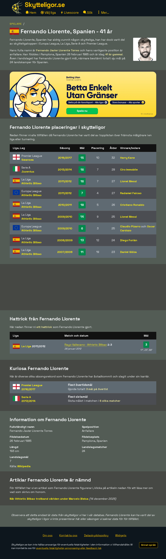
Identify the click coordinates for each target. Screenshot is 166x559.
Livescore (69, 12)
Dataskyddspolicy (96, 535)
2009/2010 (65, 216)
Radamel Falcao (130, 193)
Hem (31, 12)
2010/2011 (65, 205)
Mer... (103, 12)
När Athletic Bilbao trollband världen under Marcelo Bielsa (49, 498)
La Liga (33, 346)
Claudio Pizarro (130, 226)
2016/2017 (65, 157)
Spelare (16, 23)
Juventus (27, 171)
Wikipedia (23, 466)
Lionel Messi (128, 181)
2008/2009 (65, 240)
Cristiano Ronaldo (132, 205)
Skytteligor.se (45, 5)
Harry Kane (127, 157)
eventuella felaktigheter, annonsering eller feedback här (68, 548)
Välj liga (48, 12)
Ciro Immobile (129, 169)
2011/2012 (65, 181)
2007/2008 (65, 252)
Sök (88, 12)
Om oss (47, 535)
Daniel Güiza (128, 252)
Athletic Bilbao (31, 183)
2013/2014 (65, 169)
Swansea (27, 159)
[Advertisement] (83, 287)
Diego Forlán (128, 240)
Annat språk (148, 545)
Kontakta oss (68, 535)
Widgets (120, 535)
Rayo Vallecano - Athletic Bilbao (85, 344)
